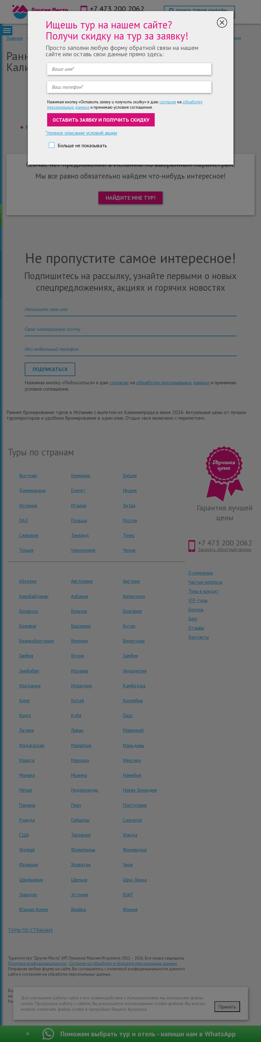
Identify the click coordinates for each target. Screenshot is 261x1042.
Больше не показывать (82, 145)
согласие (167, 102)
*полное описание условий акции (81, 133)
